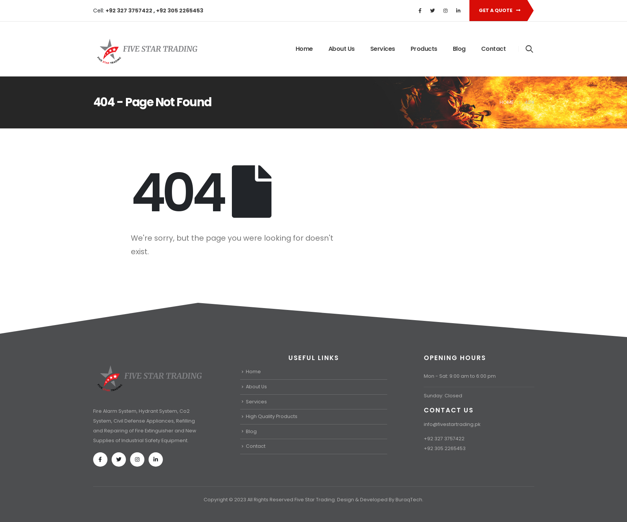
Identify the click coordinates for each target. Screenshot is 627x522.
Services (382, 48)
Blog (459, 48)
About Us (341, 48)
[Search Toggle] (529, 48)
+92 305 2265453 (179, 10)
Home (304, 48)
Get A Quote (499, 10)
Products (424, 48)
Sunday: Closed (443, 395)
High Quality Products (271, 416)
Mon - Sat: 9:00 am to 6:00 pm (460, 376)
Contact (493, 48)
